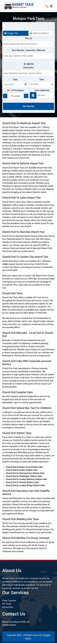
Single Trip (12, 33)
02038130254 (9, 625)
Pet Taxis (6, 604)
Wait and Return (41, 33)
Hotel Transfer (9, 600)
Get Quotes (28, 106)
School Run (7, 607)
